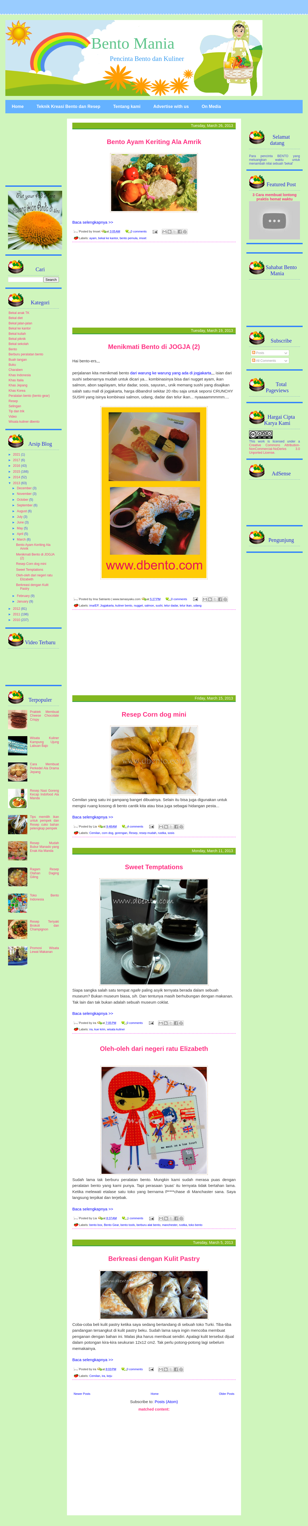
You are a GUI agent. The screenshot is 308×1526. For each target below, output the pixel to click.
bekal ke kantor (108, 238)
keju (109, 1375)
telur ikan (186, 605)
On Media (211, 106)
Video (13, 416)
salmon (149, 605)
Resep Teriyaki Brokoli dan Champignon (44, 925)
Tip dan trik (16, 411)
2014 (17, 477)
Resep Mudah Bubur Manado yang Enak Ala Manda (44, 847)
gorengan (121, 832)
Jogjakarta (107, 605)
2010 (17, 620)
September (25, 505)
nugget (138, 605)
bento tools (128, 1224)
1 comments (135, 1218)
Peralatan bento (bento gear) (29, 396)
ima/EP (94, 605)
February (24, 596)
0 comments (139, 231)
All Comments (264, 361)
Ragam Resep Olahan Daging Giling (44, 873)
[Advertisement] (154, 286)
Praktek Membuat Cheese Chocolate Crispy (44, 715)
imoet (142, 238)
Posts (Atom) (166, 1401)
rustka (162, 832)
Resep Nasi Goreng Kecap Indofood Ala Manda (44, 794)
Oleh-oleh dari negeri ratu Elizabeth (154, 1048)
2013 (17, 483)
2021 (17, 454)
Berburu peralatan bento (26, 354)
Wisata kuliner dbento (24, 422)
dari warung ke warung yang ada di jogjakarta (170, 373)
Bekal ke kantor (20, 328)
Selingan (15, 406)
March (22, 539)
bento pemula (129, 238)
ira (91, 1029)
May (20, 528)
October (23, 500)
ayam (93, 238)
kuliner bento (123, 605)
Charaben (16, 370)
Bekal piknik (17, 339)
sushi (159, 605)
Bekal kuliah (17, 334)
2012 (17, 609)
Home (18, 106)
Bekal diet (16, 318)
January (23, 601)
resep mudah (147, 832)
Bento (13, 349)
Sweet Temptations (154, 867)
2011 (17, 614)
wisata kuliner (116, 1029)
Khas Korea (17, 391)
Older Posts (226, 1393)
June (21, 522)
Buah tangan (18, 360)
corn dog (107, 832)
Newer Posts (82, 1393)
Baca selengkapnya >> (92, 222)
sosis (171, 832)
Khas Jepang (18, 385)
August (22, 511)
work (261, 441)
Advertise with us (171, 106)
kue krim (100, 1029)
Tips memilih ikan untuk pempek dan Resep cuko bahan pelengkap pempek (44, 822)
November (25, 494)
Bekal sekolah (19, 344)
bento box (95, 1224)
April (20, 534)
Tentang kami (126, 106)
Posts (258, 353)
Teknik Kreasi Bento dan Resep (68, 106)
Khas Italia (16, 380)
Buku (12, 365)
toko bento (195, 1224)
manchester (169, 1224)
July (20, 517)
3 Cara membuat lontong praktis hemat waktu (275, 197)
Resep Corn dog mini (154, 714)
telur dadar (171, 605)
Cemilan (94, 832)
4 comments (135, 826)
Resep (133, 832)
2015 (17, 471)
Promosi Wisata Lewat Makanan (44, 950)
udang (197, 605)
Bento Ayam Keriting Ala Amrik (154, 141)
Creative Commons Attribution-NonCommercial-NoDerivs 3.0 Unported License (274, 449)
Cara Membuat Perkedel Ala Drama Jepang (44, 768)
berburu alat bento (148, 1224)
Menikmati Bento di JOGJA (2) (154, 346)
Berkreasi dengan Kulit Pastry (154, 1258)
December (25, 488)
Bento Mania (133, 43)
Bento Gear (111, 1224)
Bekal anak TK (19, 313)
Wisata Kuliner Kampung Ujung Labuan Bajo (44, 742)
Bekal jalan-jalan (20, 323)
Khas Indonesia (20, 375)
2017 (17, 460)
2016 (17, 466)
